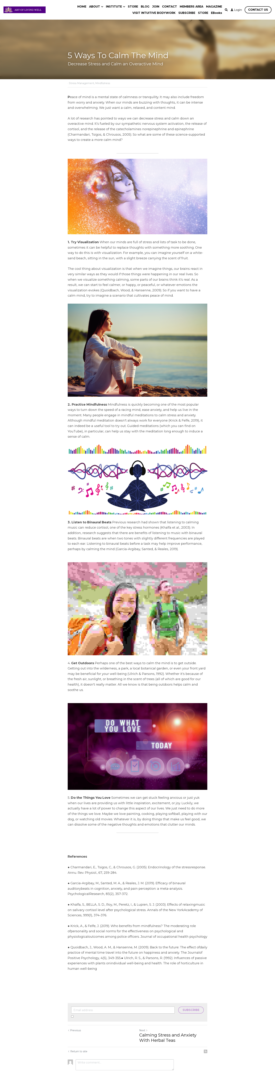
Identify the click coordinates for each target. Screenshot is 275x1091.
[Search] (226, 9)
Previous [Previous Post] (74, 1030)
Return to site (77, 1051)
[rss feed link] (205, 1051)
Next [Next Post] (143, 1030)
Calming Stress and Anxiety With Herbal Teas (167, 1037)
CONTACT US (258, 9)
